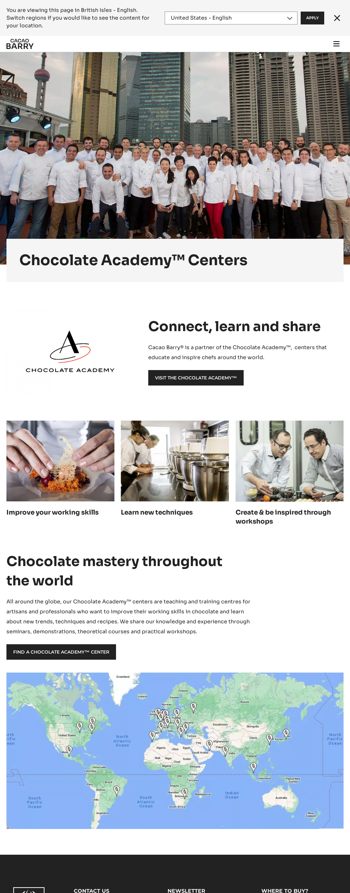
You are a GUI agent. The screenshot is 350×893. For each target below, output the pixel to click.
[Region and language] (231, 18)
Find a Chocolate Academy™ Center (61, 652)
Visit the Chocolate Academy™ (196, 378)
